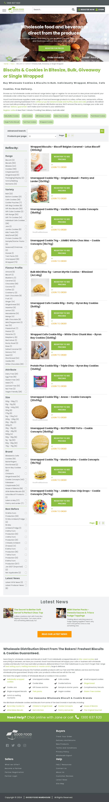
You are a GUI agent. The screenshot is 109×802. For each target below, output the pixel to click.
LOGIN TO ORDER (59, 167)
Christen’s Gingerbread (42, 706)
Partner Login (11, 776)
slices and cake (79, 102)
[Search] (55, 9)
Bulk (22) (9, 193)
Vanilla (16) (10, 361)
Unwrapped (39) (12, 259)
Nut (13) (8, 325)
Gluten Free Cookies (61, 116)
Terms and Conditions (66, 748)
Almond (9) (10, 272)
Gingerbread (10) (12, 304)
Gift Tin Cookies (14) (13, 217)
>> (72, 135)
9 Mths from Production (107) (12, 562)
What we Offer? (12, 765)
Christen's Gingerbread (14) (12, 475)
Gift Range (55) (11, 214)
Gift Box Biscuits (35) (14, 208)
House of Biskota (91, 706)
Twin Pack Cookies (29, 122)
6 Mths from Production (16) (11, 550)
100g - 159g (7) (11, 401)
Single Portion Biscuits (11, 122)
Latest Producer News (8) (14, 586)
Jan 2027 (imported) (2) (14, 568)
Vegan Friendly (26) (13, 391)
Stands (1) (9, 253)
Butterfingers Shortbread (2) (11, 463)
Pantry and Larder (65, 710)
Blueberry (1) (10, 278)
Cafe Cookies (27, 116)
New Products (62, 744)
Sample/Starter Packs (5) (14, 242)
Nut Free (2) (10, 388)
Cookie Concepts (65, 706)
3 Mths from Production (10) (11, 532)
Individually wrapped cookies (15, 680)
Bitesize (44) (10, 166)
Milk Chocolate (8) (13, 319)
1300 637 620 (12, 3)
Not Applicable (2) (13, 572)
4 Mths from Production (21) (11, 538)
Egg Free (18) (10, 377)
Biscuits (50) (10, 163)
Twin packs (37, 691)
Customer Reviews (64, 776)
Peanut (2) (9, 331)
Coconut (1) (10, 286)
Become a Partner (13, 768)
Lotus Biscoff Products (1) (14, 496)
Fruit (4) (8, 298)
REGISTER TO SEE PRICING (62, 158)
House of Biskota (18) (14, 488)
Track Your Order (64, 736)
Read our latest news (54, 634)
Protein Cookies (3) (13, 238)
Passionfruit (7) (11, 328)
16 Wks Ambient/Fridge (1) (13, 526)
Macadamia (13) (12, 313)
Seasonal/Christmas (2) (13, 248)
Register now (88, 9)
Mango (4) (9, 316)
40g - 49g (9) (11, 431)
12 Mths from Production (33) (12, 514)
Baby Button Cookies (11, 116)
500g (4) (9, 434)
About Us (60, 772)
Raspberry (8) (11, 337)
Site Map (60, 784)
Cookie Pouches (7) (13, 202)
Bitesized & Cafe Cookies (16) (12, 457)
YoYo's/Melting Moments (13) (11, 182)
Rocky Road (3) (11, 343)
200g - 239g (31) (12, 419)
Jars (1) (8, 226)
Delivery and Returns (66, 740)
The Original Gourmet (93, 710)
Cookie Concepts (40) (14, 479)
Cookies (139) (10, 169)
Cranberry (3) (11, 292)
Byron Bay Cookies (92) (13, 469)
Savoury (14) (10, 352)
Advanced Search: (16, 130)
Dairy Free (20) (11, 374)
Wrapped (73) (11, 262)
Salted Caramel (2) (13, 349)
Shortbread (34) (12, 358)
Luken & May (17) (12, 500)
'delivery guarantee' (18, 106)
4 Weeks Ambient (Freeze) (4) (12, 544)
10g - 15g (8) (10, 404)
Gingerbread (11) (12, 175)
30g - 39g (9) (10, 428)
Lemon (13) (10, 310)
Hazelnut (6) (10, 307)
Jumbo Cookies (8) (13, 229)
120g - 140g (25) (12, 407)
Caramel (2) (10, 280)
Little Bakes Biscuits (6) (15, 491)
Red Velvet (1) (11, 340)
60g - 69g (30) (11, 443)
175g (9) (8, 413)
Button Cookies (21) (13, 196)
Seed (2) (9, 355)
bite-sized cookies (86, 659)
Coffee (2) (9, 289)
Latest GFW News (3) (14, 582)
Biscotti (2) (10, 160)
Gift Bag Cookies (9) (13, 205)
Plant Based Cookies (98, 116)
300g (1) (8, 425)
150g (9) (8, 410)
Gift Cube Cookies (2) (14, 211)
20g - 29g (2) (10, 422)
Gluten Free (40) (12, 380)
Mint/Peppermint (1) (14, 322)
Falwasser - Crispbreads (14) (12, 484)
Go (102, 131)
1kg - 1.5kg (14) (11, 416)
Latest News (61, 780)
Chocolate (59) (11, 283)
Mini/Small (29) (11, 235)
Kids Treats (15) (11, 232)
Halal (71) (9, 383)
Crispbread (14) (12, 172)
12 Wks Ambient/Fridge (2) (15, 520)
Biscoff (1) (9, 275)
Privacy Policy (62, 752)
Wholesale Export (64, 755)
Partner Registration (14, 772)
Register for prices (54, 48)
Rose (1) (8, 346)
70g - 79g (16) (11, 446)
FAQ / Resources (64, 765)
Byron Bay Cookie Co (15, 706)
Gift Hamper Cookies (43, 116)
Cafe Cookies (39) (12, 199)
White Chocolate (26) (14, 364)
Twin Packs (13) (11, 256)
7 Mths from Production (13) (11, 556)
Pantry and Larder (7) (14, 503)
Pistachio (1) (10, 334)
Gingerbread (89, 683)
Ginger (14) (10, 301)
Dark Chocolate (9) (13, 295)
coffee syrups (41, 102)
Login (101, 9)
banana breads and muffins (61, 102)
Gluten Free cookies (92, 691)
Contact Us (61, 768)
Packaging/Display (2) (14, 178)
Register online (9, 110)
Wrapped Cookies (46, 122)
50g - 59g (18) (11, 437)
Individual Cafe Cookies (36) (15, 222)
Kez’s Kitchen (38, 710)
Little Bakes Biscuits (15, 710)
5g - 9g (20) (10, 440)
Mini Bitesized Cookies (79, 116)
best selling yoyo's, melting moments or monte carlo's (28, 666)
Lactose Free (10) (12, 386)
